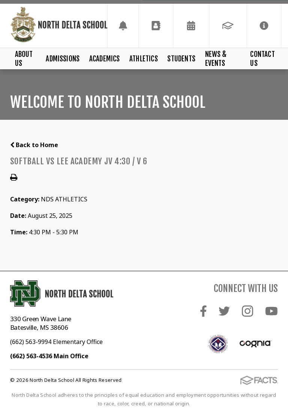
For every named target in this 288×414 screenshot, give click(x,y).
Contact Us (262, 59)
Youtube (271, 311)
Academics (104, 58)
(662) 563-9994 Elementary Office (56, 342)
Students (181, 58)
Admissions (63, 58)
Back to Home (34, 145)
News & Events (216, 59)
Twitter (224, 311)
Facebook (203, 311)
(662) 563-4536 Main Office (49, 356)
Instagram (247, 311)
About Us (24, 59)
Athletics (143, 58)
